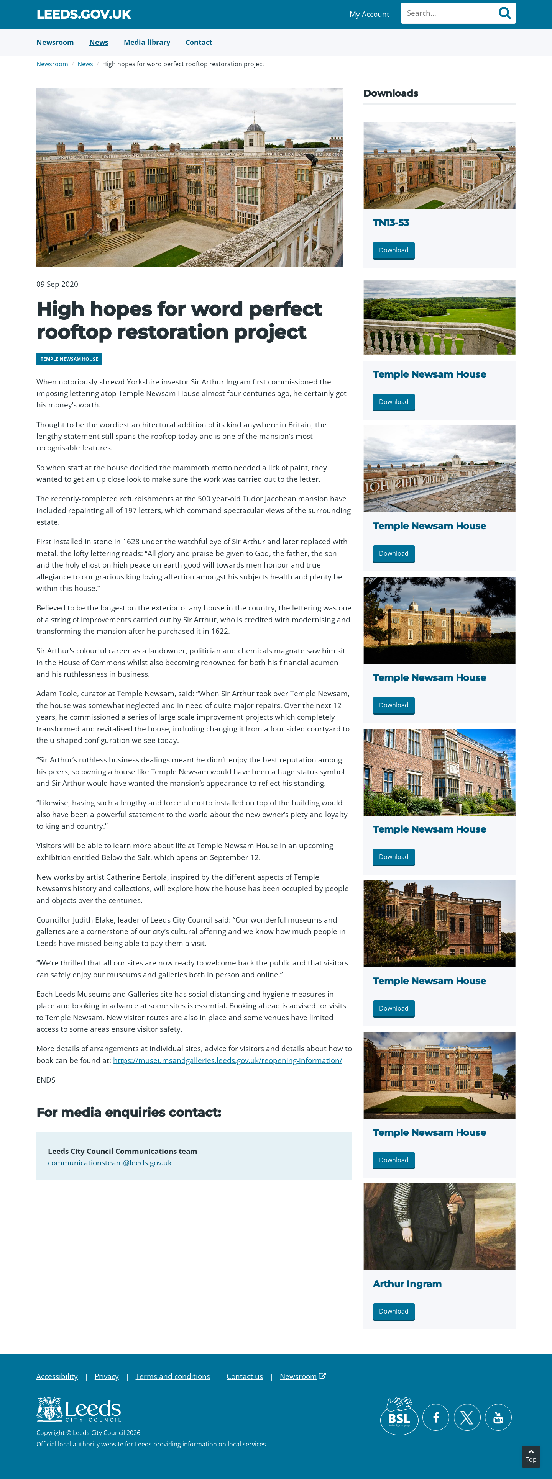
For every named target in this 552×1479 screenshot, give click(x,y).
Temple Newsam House (69, 359)
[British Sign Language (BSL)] (399, 1416)
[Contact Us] (199, 42)
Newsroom (52, 64)
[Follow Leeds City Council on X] (467, 1418)
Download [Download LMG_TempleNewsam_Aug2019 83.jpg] (394, 1008)
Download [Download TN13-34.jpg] (394, 402)
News (85, 64)
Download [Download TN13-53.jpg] (394, 250)
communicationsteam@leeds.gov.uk (110, 1163)
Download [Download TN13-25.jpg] (394, 553)
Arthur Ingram (407, 1283)
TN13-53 (391, 222)
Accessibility (57, 1376)
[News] (98, 42)
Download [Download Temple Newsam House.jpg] (394, 705)
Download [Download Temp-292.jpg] (394, 856)
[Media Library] (147, 42)
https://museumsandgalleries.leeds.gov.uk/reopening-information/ (227, 1060)
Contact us (245, 1376)
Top (531, 1459)
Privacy (107, 1376)
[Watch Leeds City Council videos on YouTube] (498, 1417)
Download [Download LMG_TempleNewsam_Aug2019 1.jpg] (394, 1160)
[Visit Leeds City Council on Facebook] (435, 1417)
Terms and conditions (173, 1376)
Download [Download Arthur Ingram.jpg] (394, 1311)
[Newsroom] (55, 42)
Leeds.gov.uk (83, 16)
